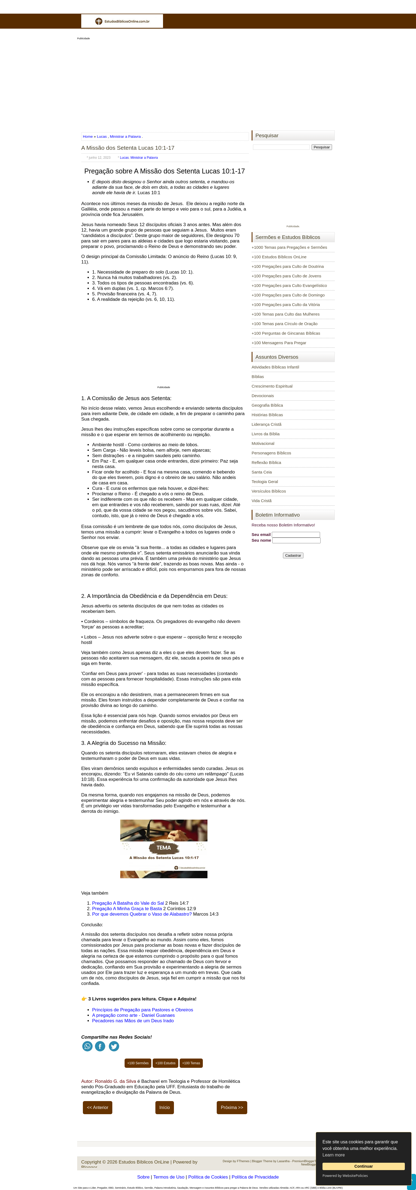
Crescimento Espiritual (272, 386)
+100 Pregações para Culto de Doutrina (288, 266)
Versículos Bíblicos (269, 491)
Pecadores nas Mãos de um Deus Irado (133, 1020)
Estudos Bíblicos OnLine (144, 1162)
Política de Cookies (208, 1177)
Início (164, 1107)
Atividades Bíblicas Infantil (275, 367)
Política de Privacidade (255, 1177)
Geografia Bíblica (267, 405)
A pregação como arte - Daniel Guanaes (133, 1015)
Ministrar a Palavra (125, 136)
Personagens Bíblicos (271, 453)
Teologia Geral (265, 481)
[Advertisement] (208, 83)
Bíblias (258, 376)
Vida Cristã (262, 500)
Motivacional (263, 443)
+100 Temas (191, 1063)
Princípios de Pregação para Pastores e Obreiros (142, 1009)
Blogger (89, 1167)
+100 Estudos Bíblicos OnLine (279, 256)
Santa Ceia (262, 472)
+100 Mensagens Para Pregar (279, 342)
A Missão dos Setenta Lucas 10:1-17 (127, 148)
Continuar (363, 1166)
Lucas (102, 136)
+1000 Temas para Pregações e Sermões (289, 247)
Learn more (333, 1155)
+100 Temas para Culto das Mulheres (285, 314)
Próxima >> (232, 1107)
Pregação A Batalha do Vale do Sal (128, 903)
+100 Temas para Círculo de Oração (285, 323)
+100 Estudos (165, 1063)
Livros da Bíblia (266, 433)
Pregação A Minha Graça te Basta (127, 908)
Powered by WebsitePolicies (345, 1175)
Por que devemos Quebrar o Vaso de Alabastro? (142, 914)
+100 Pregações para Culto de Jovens (286, 276)
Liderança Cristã (266, 424)
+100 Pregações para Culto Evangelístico (289, 285)
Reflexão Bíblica (266, 462)
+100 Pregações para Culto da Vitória (286, 304)
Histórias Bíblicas (267, 414)
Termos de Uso (168, 1177)
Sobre (143, 1177)
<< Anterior (97, 1107)
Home (88, 136)
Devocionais (263, 395)
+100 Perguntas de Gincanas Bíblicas (286, 333)
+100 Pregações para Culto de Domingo (288, 295)
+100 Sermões (138, 1063)
